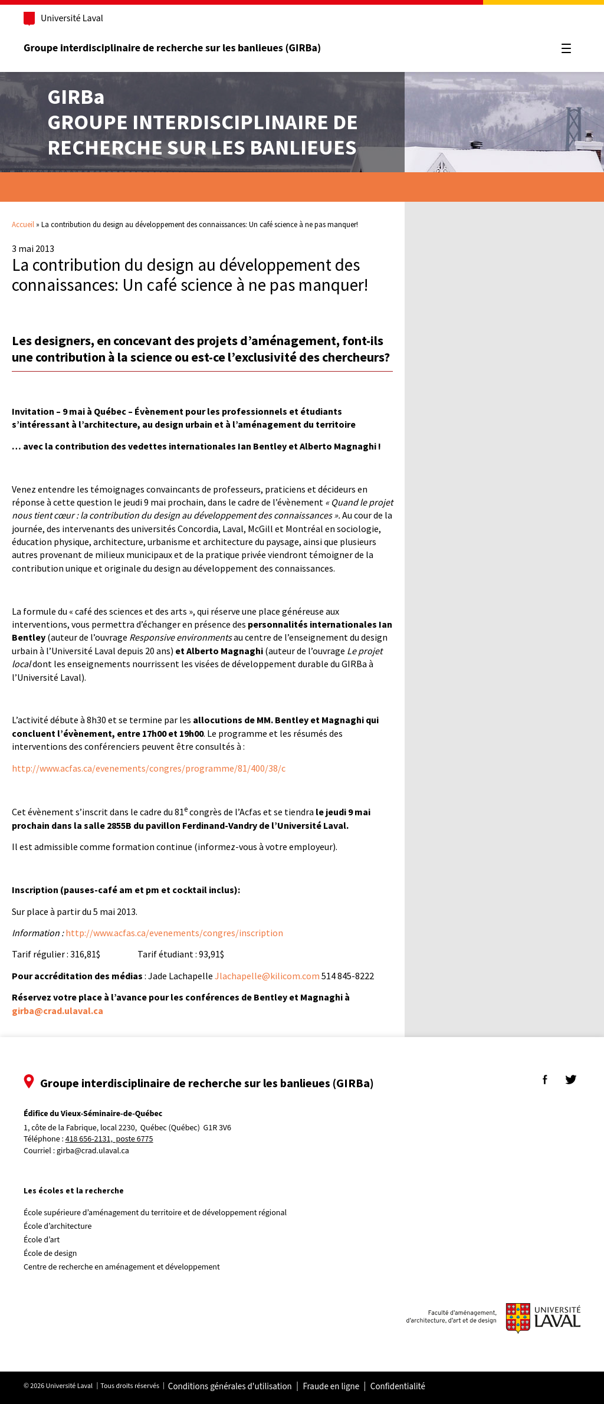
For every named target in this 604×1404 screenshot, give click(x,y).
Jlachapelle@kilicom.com (267, 976)
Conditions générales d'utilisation (234, 1387)
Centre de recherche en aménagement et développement (125, 1267)
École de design (53, 1253)
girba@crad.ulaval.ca (96, 1151)
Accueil (23, 224)
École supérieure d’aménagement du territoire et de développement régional (158, 1213)
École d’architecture (61, 1226)
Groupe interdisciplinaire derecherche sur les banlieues (202, 121)
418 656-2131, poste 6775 (113, 1139)
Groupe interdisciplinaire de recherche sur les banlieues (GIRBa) (175, 48)
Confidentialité (401, 1387)
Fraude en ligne (334, 1387)
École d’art (45, 1240)
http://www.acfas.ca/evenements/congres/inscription (174, 933)
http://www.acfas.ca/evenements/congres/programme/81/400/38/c (148, 768)
